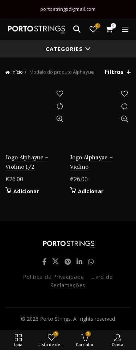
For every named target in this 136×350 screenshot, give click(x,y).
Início (17, 72)
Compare (60, 106)
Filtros (114, 72)
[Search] (77, 29)
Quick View (60, 119)
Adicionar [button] (26, 191)
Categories (64, 48)
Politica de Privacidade (53, 276)
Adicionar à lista (60, 93)
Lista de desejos (97, 26)
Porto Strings (55, 318)
